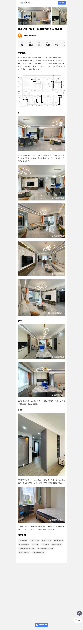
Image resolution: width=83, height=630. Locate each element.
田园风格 (35, 544)
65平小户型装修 (24, 552)
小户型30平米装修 (38, 552)
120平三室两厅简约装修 (26, 548)
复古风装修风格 (24, 544)
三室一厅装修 (34, 540)
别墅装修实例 (58, 540)
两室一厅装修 (46, 540)
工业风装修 (45, 544)
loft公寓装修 (23, 540)
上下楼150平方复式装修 (45, 548)
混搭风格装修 (56, 544)
